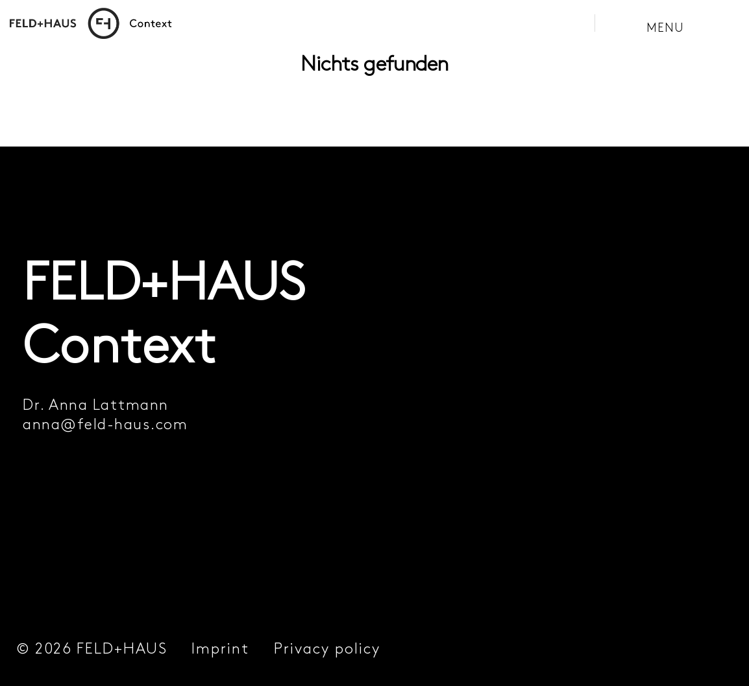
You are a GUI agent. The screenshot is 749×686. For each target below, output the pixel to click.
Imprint (220, 648)
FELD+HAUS (122, 648)
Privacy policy (327, 648)
